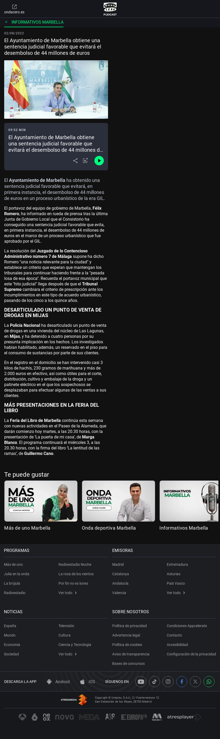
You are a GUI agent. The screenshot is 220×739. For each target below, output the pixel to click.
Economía (12, 642)
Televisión (66, 624)
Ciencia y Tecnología (74, 642)
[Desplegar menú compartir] (75, 160)
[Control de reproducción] (99, 160)
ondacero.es (14, 9)
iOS (87, 681)
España (10, 624)
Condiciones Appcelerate (187, 624)
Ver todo (67, 591)
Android (58, 681)
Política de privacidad (130, 624)
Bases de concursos (129, 661)
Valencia (120, 591)
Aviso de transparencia (131, 652)
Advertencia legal (127, 633)
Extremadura (177, 562)
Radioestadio (15, 591)
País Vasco (176, 581)
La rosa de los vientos (76, 572)
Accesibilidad (177, 642)
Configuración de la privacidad (182, 654)
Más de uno (13, 562)
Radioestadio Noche (74, 562)
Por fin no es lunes (73, 581)
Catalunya (121, 572)
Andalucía (121, 581)
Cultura (64, 633)
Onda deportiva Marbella (109, 528)
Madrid (118, 562)
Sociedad (11, 652)
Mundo (10, 633)
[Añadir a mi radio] (85, 160)
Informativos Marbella (33, 22)
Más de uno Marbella (27, 528)
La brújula (12, 581)
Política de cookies (128, 642)
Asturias (173, 572)
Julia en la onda (17, 572)
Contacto (174, 633)
